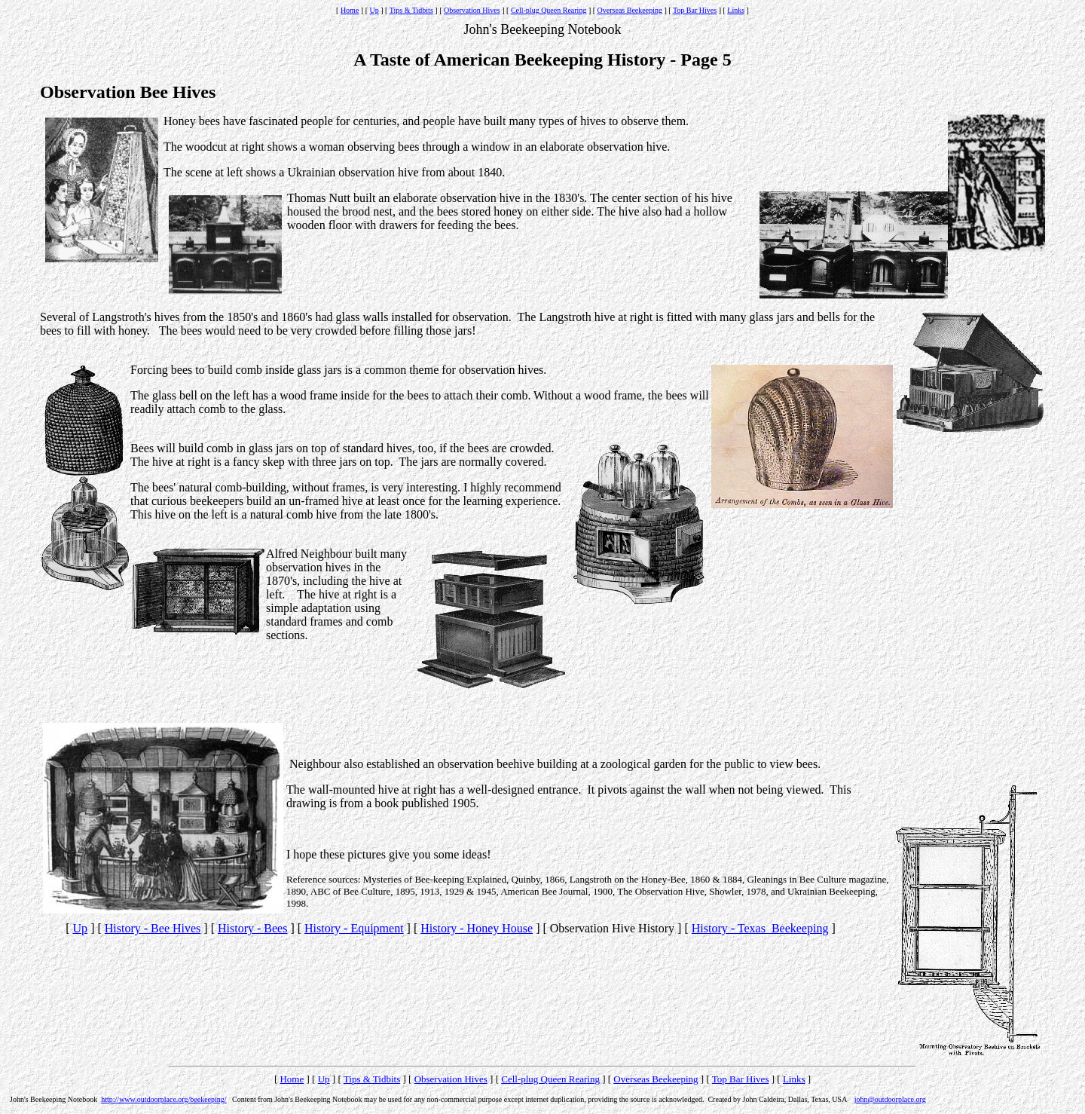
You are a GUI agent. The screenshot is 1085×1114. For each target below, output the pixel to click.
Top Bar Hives (695, 10)
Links (735, 10)
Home (350, 10)
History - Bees (252, 928)
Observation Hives (472, 10)
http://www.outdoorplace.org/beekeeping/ (163, 1099)
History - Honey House (476, 928)
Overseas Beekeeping (630, 10)
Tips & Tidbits (411, 10)
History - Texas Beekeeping (760, 928)
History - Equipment (354, 928)
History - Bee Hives (153, 928)
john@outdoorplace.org (890, 1099)
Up (374, 10)
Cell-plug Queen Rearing (549, 10)
